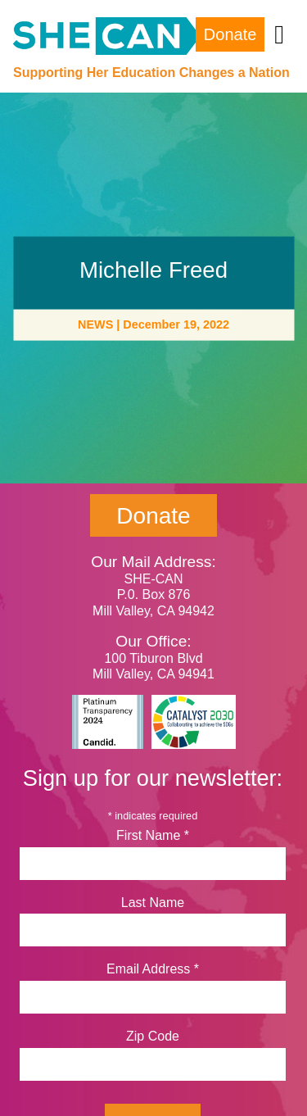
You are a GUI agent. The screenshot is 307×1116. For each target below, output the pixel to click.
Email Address (152, 969)
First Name (152, 835)
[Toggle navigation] (279, 34)
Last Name (152, 903)
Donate (230, 34)
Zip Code (152, 1036)
